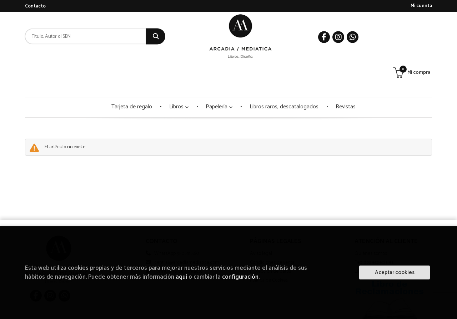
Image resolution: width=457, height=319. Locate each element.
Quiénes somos (371, 218)
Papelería (219, 71)
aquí (181, 277)
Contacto (35, 6)
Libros (179, 71)
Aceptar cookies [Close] (395, 272)
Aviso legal (261, 218)
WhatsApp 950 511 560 (176, 218)
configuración (240, 277)
